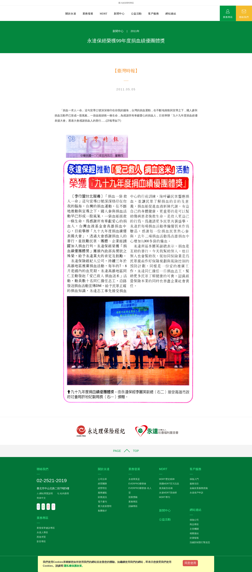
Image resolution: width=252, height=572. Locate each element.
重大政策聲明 (104, 506)
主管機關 (194, 529)
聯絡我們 (244, 17)
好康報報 (194, 538)
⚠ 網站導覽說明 (45, 493)
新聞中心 (119, 13)
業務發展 (88, 13)
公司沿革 (102, 479)
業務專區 (228, 17)
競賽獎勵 (133, 497)
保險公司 (194, 520)
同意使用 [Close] (190, 563)
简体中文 (41, 498)
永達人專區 (42, 532)
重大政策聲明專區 (126, 3)
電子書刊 (102, 501)
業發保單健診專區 (46, 528)
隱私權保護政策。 (74, 565)
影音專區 (41, 541)
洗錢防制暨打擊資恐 (200, 542)
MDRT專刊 (164, 497)
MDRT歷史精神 (167, 479)
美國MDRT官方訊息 (169, 483)
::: (1, 22)
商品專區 (194, 524)
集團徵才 (102, 510)
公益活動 (136, 13)
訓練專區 (133, 506)
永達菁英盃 (134, 479)
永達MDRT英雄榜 (168, 492)
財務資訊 (102, 497)
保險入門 (194, 479)
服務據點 (102, 492)
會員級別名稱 (166, 488)
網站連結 (170, 13)
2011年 (135, 31)
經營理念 (102, 488)
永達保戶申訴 (196, 492)
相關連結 (194, 533)
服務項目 (194, 483)
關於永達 (70, 13)
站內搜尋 (63, 493)
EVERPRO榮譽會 (137, 483)
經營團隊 (102, 483)
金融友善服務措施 (199, 488)
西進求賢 (41, 537)
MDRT (103, 13)
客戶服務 (153, 13)
